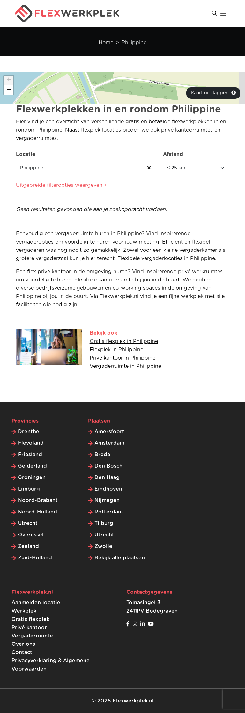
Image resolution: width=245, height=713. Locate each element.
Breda (102, 454)
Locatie (25, 154)
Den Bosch (108, 466)
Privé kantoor (29, 627)
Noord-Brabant (38, 500)
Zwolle (103, 546)
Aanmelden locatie (35, 602)
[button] (8, 80)
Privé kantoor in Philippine (122, 357)
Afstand (173, 154)
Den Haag (107, 477)
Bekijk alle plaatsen (119, 557)
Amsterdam (109, 443)
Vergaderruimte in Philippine (125, 366)
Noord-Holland (37, 511)
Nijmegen (107, 500)
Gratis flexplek (30, 619)
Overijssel (31, 534)
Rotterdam (108, 511)
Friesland (30, 454)
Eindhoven (108, 488)
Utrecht (28, 523)
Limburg (29, 488)
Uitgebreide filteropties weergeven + (61, 185)
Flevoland (31, 443)
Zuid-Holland (35, 557)
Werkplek (23, 611)
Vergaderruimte (32, 635)
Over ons (23, 644)
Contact (21, 652)
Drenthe (28, 431)
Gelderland (32, 466)
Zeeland (28, 546)
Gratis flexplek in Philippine (124, 341)
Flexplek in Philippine (116, 349)
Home (106, 42)
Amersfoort (109, 431)
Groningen (32, 477)
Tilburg (103, 523)
